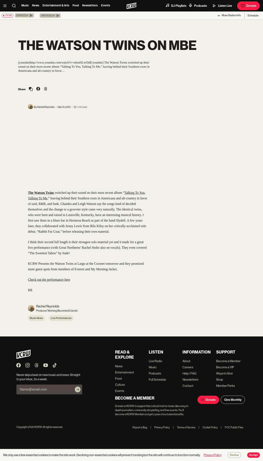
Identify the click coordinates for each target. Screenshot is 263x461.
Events (105, 5)
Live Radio (155, 361)
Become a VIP (225, 367)
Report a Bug (140, 427)
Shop (219, 379)
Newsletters (90, 5)
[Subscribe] (78, 389)
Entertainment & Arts (56, 5)
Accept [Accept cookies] (253, 455)
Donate (248, 6)
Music (25, 5)
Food (76, 5)
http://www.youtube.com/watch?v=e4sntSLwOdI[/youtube (66, 62)
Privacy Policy (160, 427)
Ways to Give (224, 373)
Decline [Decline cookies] (234, 455)
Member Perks (225, 385)
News (35, 5)
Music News (36, 318)
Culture (120, 384)
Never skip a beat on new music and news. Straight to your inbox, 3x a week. (48, 377)
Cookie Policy (208, 427)
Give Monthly (232, 400)
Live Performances (61, 318)
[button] (24, 15)
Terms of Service (184, 427)
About (186, 361)
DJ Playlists (175, 5)
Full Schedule (157, 379)
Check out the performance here (49, 279)
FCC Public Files (232, 427)
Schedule (253, 15)
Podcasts (197, 5)
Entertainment (124, 372)
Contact (187, 385)
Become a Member (228, 361)
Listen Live (222, 6)
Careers (187, 367)
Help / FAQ (189, 373)
